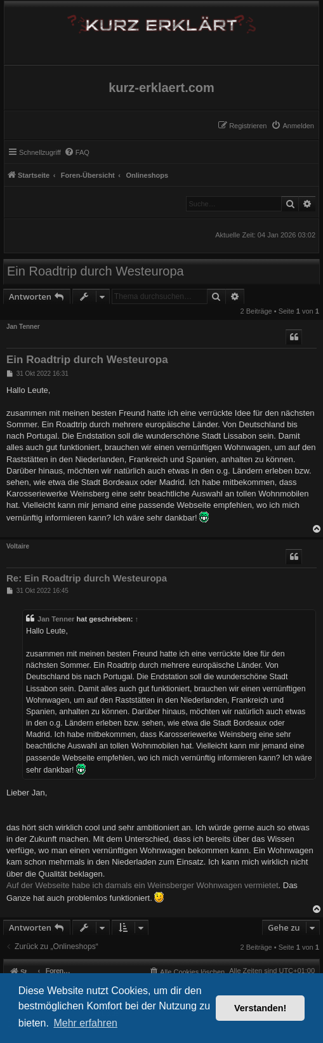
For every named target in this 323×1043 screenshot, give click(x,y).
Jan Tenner (23, 326)
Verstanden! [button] (260, 1008)
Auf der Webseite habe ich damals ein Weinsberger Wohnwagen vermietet (142, 885)
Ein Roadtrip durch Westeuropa (95, 271)
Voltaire (17, 546)
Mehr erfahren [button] (85, 1023)
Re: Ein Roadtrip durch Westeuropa (86, 578)
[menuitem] (292, 125)
